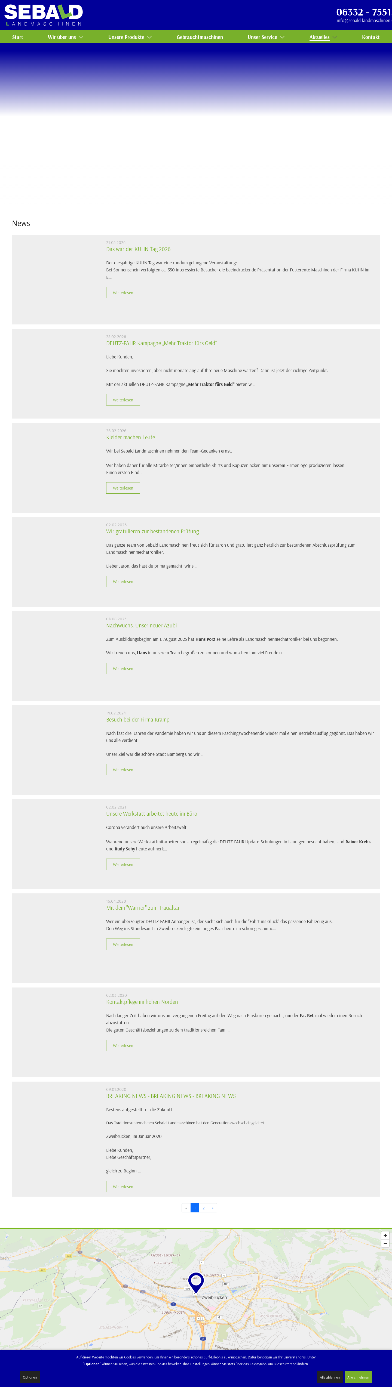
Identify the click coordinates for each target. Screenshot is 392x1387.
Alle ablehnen (330, 1377)
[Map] (196, 1297)
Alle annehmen (358, 1377)
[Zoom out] (385, 1243)
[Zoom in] (385, 1235)
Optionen (30, 1377)
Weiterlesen (123, 292)
